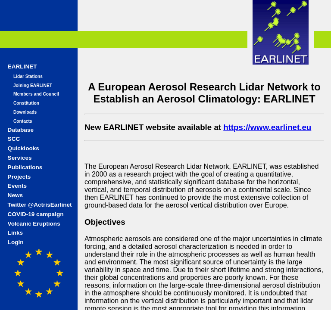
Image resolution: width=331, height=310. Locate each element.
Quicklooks (23, 148)
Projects (19, 177)
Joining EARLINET (32, 85)
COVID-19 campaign (36, 214)
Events (17, 186)
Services (20, 158)
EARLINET (22, 66)
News (15, 195)
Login (16, 242)
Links (15, 232)
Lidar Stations (28, 76)
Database (21, 130)
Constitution (26, 103)
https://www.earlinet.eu (267, 127)
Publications (25, 167)
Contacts (22, 121)
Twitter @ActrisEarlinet (40, 205)
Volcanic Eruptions (34, 223)
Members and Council (36, 94)
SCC (14, 139)
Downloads (25, 112)
